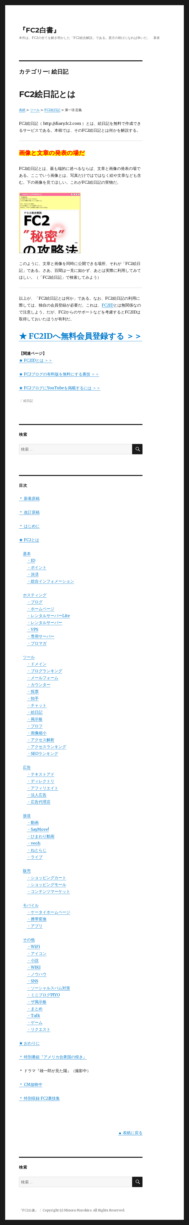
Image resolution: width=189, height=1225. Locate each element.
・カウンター (38, 684)
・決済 (33, 574)
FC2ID (107, 305)
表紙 (22, 110)
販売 (27, 870)
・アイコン (37, 953)
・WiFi (33, 946)
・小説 (33, 960)
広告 (27, 767)
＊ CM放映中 (30, 1084)
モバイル (31, 905)
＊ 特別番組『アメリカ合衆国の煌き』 (53, 1056)
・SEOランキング (42, 753)
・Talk (33, 1015)
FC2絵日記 (52, 110)
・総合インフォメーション (50, 581)
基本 (27, 553)
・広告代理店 (38, 801)
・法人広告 (37, 794)
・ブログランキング (44, 670)
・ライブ (35, 856)
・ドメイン (37, 663)
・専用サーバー (40, 636)
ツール (35, 110)
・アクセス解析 (40, 739)
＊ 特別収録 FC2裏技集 (39, 1098)
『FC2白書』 (39, 30)
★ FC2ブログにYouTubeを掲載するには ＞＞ (59, 387)
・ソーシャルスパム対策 (48, 987)
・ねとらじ (37, 850)
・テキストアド (40, 774)
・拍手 (33, 698)
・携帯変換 (37, 918)
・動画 (33, 822)
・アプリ (35, 925)
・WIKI (34, 967)
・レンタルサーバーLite (48, 615)
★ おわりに (29, 1043)
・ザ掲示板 (37, 1001)
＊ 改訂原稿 (29, 512)
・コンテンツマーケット (48, 891)
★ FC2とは (29, 539)
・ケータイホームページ (48, 912)
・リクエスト (38, 1029)
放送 (27, 815)
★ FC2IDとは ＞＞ (35, 360)
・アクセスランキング (46, 746)
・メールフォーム (42, 677)
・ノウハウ (37, 974)
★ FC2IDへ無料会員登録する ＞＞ (80, 336)
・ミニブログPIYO (43, 994)
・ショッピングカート (46, 877)
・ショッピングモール (46, 884)
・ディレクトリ (40, 781)
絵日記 (28, 401)
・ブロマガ (37, 643)
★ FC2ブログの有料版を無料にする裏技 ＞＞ (59, 374)
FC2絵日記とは (47, 94)
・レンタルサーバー (44, 622)
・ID (31, 560)
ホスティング (35, 594)
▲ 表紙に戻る (130, 1132)
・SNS (32, 981)
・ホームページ (40, 608)
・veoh (33, 843)
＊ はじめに (29, 525)
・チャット (37, 705)
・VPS (32, 629)
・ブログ (35, 601)
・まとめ (35, 1008)
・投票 (33, 691)
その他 (29, 939)
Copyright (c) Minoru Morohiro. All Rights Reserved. (84, 1210)
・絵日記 (35, 712)
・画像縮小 (37, 732)
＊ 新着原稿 (29, 498)
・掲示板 (35, 719)
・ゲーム (35, 1022)
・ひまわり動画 (40, 836)
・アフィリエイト (42, 787)
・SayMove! (38, 829)
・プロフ (35, 725)
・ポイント (37, 567)
